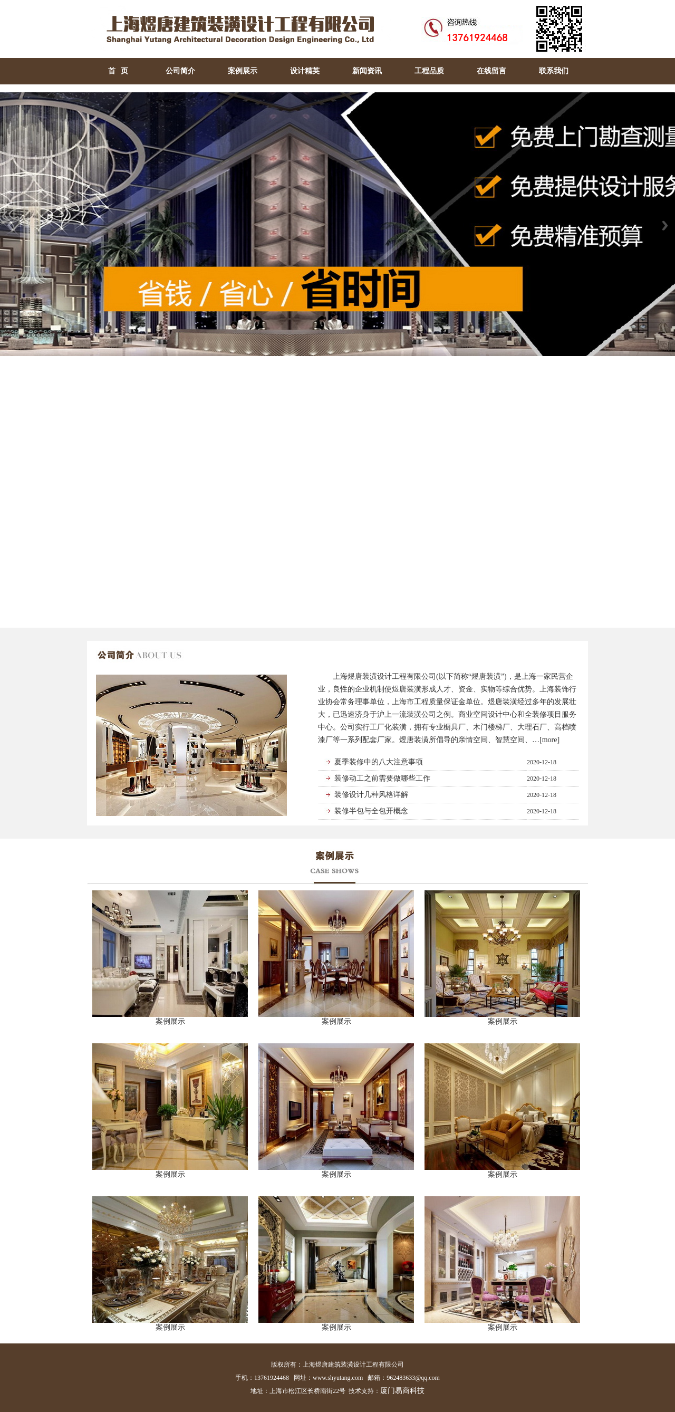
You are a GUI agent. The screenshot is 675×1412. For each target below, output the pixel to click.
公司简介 (180, 71)
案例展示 (242, 71)
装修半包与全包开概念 (371, 811)
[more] (549, 740)
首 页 (118, 71)
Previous (10, 225)
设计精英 (305, 71)
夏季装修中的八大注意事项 (378, 762)
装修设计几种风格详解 (371, 795)
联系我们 (553, 71)
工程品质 (429, 71)
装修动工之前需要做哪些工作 (382, 778)
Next (665, 225)
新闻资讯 (367, 71)
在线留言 (491, 71)
